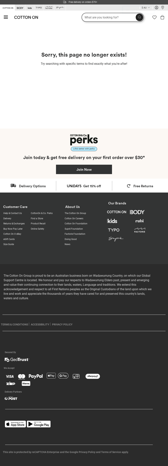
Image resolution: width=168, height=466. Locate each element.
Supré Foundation (74, 229)
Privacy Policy (87, 452)
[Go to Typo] (38, 8)
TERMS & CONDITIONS (14, 324)
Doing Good (71, 239)
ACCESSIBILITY (40, 324)
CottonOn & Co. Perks (42, 213)
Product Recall (38, 223)
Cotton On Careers (74, 218)
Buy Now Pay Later (13, 229)
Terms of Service (111, 452)
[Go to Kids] (29, 8)
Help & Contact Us (12, 213)
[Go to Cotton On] (7, 7)
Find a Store (37, 218)
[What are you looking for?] (113, 17)
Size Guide (8, 244)
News (67, 244)
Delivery (7, 218)
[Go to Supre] (60, 8)
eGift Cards (9, 239)
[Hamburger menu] (6, 17)
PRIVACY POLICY (62, 324)
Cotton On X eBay (12, 234)
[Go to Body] (20, 8)
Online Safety (37, 229)
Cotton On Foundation (76, 223)
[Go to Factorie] (48, 8)
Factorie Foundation (75, 234)
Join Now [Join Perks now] (84, 169)
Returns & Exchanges (14, 223)
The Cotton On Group (75, 213)
